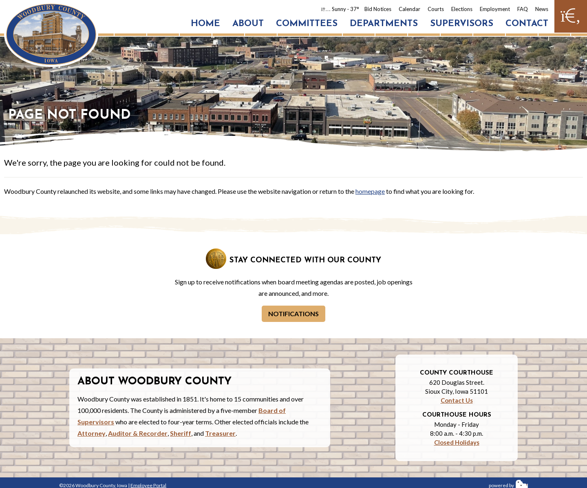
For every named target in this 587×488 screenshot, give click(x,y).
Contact (526, 24)
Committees (307, 24)
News (541, 9)
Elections (461, 9)
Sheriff (180, 433)
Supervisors (461, 24)
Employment (495, 9)
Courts (436, 9)
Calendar (409, 9)
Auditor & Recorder (138, 433)
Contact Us (457, 400)
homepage (370, 191)
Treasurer (220, 433)
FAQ (522, 9)
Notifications (293, 313)
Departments (384, 24)
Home (205, 24)
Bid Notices (377, 9)
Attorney (91, 433)
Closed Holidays (456, 442)
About (248, 24)
